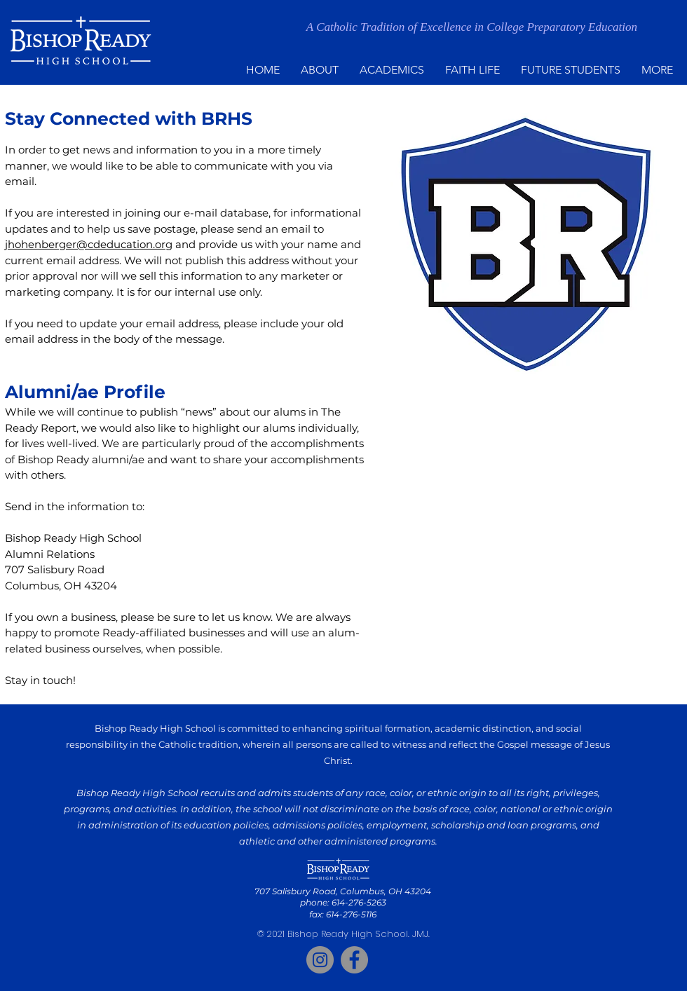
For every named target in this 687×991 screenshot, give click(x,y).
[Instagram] (320, 959)
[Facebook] (354, 959)
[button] (319, 70)
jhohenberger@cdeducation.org (88, 244)
